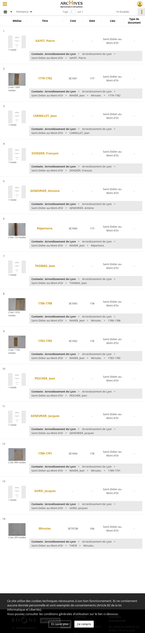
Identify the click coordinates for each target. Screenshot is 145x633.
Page (65, 11)
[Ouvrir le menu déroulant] (5, 4)
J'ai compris (84, 624)
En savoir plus (59, 624)
